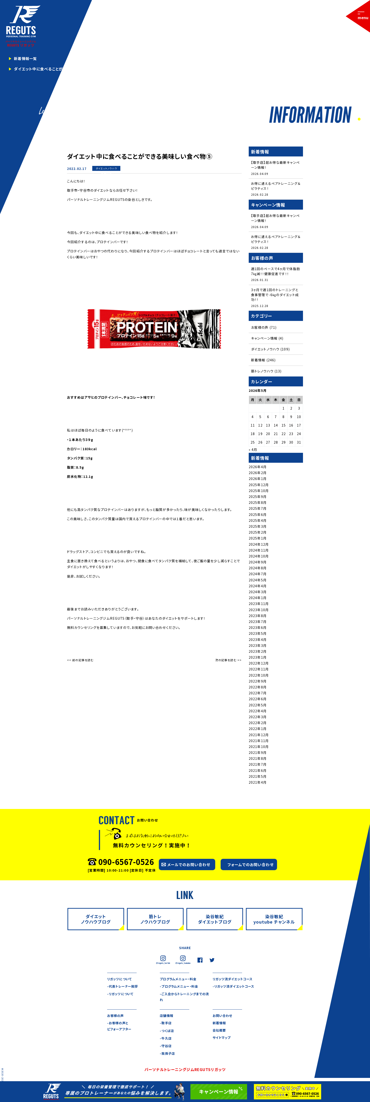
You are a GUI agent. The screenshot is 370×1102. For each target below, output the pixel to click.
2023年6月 (258, 628)
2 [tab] (363, 119)
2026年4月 (258, 468)
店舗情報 (167, 1017)
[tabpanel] (185, 61)
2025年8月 (258, 503)
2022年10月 (259, 676)
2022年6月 (258, 700)
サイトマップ (222, 1039)
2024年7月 (258, 575)
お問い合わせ (223, 1017)
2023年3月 (258, 646)
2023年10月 (259, 611)
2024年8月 (258, 569)
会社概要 (220, 1032)
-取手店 (166, 1024)
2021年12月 (259, 736)
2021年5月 (258, 777)
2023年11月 (259, 605)
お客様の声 (260, 328)
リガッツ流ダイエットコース (234, 980)
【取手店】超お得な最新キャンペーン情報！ (275, 165)
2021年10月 (259, 747)
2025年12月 (259, 486)
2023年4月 (258, 640)
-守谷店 (166, 1047)
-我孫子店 (168, 1055)
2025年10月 (259, 491)
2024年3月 (258, 593)
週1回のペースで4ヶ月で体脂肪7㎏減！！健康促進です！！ (275, 272)
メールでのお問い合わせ (188, 866)
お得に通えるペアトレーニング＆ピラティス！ (275, 186)
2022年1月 (258, 730)
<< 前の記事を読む (80, 660)
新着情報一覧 (26, 58)
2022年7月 (258, 694)
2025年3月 (258, 527)
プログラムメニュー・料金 (179, 980)
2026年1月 (258, 480)
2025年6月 (258, 515)
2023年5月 (258, 634)
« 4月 (253, 451)
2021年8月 (258, 759)
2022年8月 (258, 688)
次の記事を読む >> (228, 660)
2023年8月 (258, 616)
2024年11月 (259, 551)
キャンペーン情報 (264, 339)
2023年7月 (258, 622)
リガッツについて (120, 980)
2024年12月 (259, 545)
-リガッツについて (121, 995)
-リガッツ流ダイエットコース (235, 987)
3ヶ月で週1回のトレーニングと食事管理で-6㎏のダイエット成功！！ (275, 295)
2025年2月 (258, 533)
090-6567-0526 (126, 862)
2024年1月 (258, 598)
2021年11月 (259, 741)
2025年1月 (258, 539)
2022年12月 (259, 664)
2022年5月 (258, 706)
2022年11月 (259, 670)
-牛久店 (166, 1039)
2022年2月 (258, 724)
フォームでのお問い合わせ (250, 866)
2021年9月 (258, 753)
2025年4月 (258, 521)
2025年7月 (258, 509)
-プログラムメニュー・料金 (180, 987)
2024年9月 (258, 563)
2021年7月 (258, 765)
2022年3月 (258, 718)
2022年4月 (258, 712)
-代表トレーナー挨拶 (123, 987)
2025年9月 (258, 497)
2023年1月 (258, 658)
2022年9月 (258, 682)
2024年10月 (259, 557)
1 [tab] (359, 119)
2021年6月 (258, 771)
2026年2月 (258, 474)
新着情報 (106, 173)
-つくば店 (167, 1032)
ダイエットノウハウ (106, 168)
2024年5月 (258, 581)
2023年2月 (258, 652)
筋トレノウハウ (262, 372)
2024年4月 (258, 587)
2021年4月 (258, 783)
